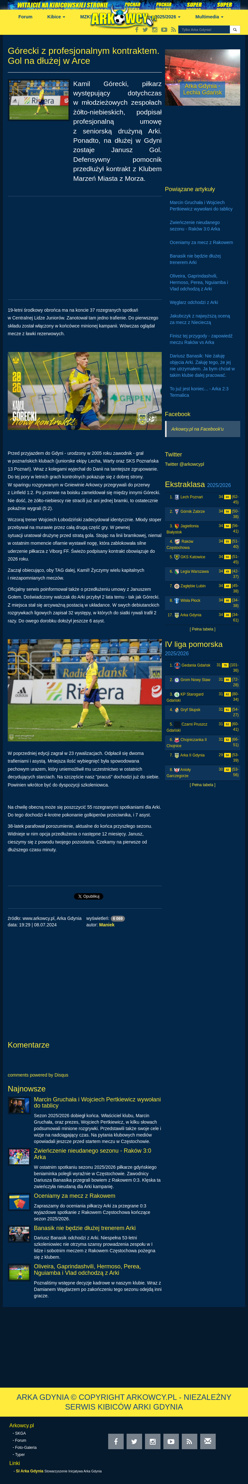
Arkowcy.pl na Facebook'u (197, 429)
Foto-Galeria (26, 1447)
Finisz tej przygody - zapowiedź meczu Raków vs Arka (201, 339)
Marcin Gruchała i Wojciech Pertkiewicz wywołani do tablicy (97, 1102)
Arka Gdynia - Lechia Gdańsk (202, 89)
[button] (235, 29)
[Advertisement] (85, 248)
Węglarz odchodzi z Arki (194, 302)
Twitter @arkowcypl (184, 464)
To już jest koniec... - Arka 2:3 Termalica (199, 392)
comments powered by (38, 1075)
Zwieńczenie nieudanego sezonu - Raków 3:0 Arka (92, 1153)
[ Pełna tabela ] (202, 629)
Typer (20, 1454)
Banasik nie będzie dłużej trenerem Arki (85, 1228)
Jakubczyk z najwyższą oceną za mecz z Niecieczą (200, 319)
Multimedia (209, 16)
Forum (25, 16)
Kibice (56, 16)
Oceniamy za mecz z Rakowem (74, 1196)
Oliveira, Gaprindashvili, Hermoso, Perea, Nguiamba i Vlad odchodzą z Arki (87, 1269)
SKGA (20, 1433)
